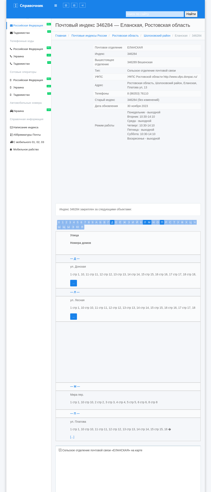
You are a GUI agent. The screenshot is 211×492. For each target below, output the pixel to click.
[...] (72, 437)
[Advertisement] (128, 174)
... (73, 283)
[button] (66, 5)
